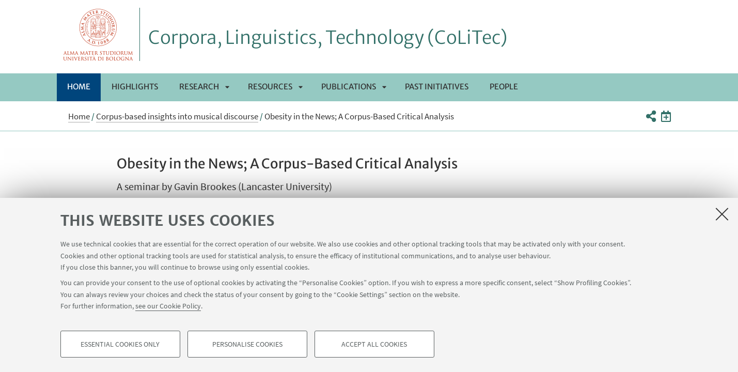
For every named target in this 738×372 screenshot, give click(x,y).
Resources (270, 86)
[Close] (722, 214)
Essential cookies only (120, 344)
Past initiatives (436, 86)
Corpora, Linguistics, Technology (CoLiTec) (328, 37)
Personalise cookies (247, 344)
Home (78, 86)
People (504, 86)
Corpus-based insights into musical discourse (177, 116)
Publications (348, 86)
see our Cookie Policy (168, 306)
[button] (650, 116)
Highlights (135, 86)
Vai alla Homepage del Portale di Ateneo (98, 34)
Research (199, 86)
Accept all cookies (374, 344)
